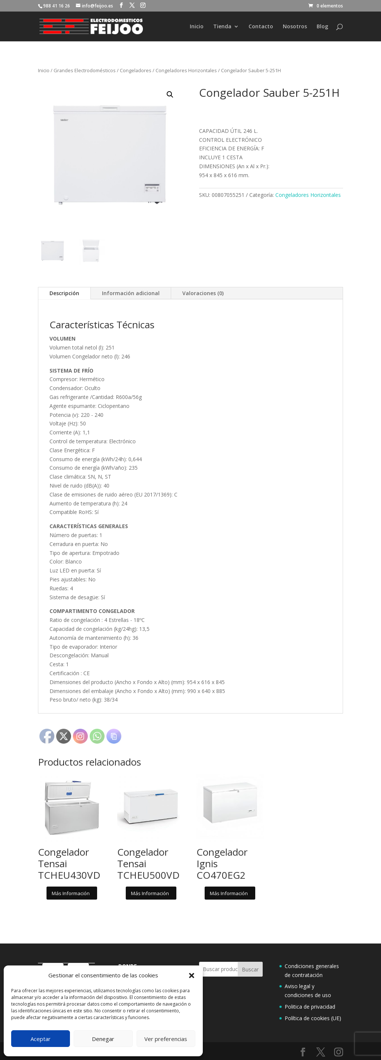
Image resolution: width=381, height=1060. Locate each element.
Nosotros (295, 27)
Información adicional (131, 293)
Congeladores (135, 70)
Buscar (250, 969)
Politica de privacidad (310, 1006)
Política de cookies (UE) (313, 1018)
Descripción (64, 293)
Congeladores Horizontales (186, 70)
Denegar (103, 1039)
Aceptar (41, 1039)
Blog (322, 27)
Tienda (222, 27)
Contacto (261, 27)
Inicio (197, 27)
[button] (191, 975)
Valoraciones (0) (203, 293)
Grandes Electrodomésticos (85, 70)
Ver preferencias (165, 1039)
